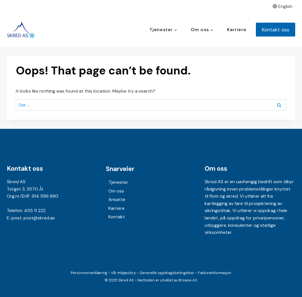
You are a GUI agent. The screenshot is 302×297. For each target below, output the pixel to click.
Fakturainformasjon (214, 272)
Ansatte (116, 199)
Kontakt (116, 217)
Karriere (236, 30)
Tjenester (118, 182)
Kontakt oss (275, 30)
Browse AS (188, 280)
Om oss (116, 191)
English (283, 6)
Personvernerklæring (89, 272)
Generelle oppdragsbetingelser (167, 272)
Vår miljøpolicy (123, 272)
